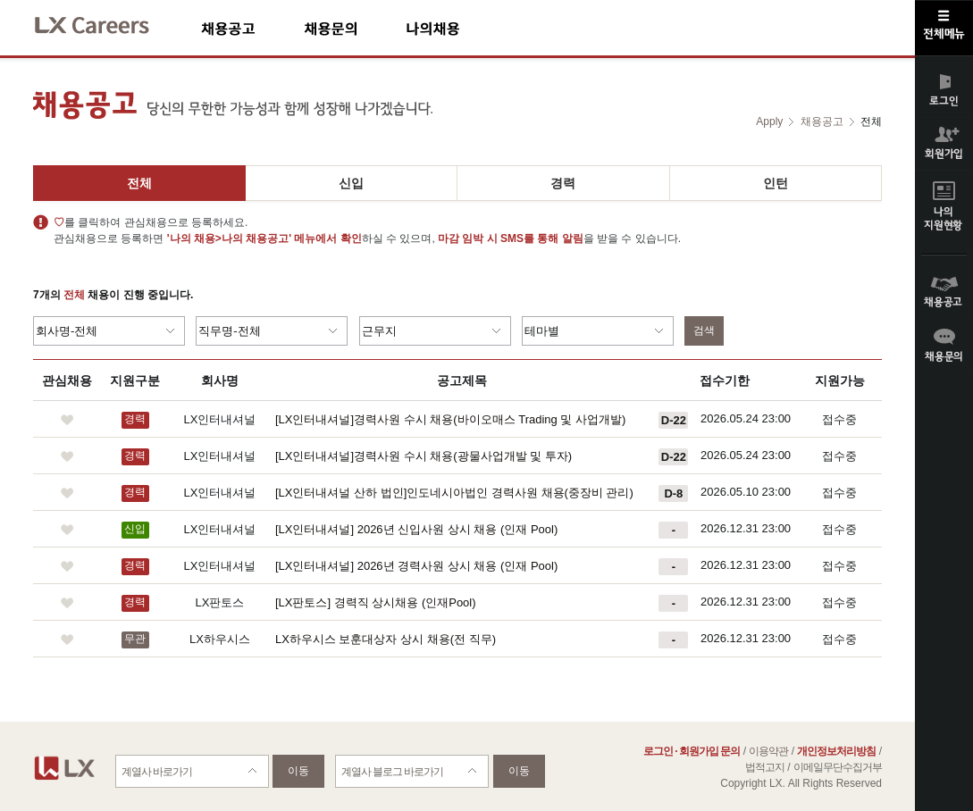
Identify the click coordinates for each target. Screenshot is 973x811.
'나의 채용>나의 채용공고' (229, 238)
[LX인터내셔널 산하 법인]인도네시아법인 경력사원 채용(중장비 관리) (454, 492)
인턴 (775, 183)
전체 (139, 183)
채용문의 (355, 28)
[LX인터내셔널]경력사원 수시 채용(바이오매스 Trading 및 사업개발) (450, 419)
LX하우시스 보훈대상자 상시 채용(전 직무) (385, 639)
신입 (351, 183)
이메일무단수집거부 (837, 767)
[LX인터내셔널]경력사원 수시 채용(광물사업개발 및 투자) (423, 456)
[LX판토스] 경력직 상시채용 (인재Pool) (375, 602)
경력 (562, 183)
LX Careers (106, 22)
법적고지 (764, 767)
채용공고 (252, 28)
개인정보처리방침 (836, 751)
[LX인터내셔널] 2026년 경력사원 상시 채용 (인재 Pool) (416, 566)
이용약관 (768, 751)
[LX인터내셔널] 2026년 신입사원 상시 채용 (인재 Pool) (416, 529)
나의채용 (459, 28)
